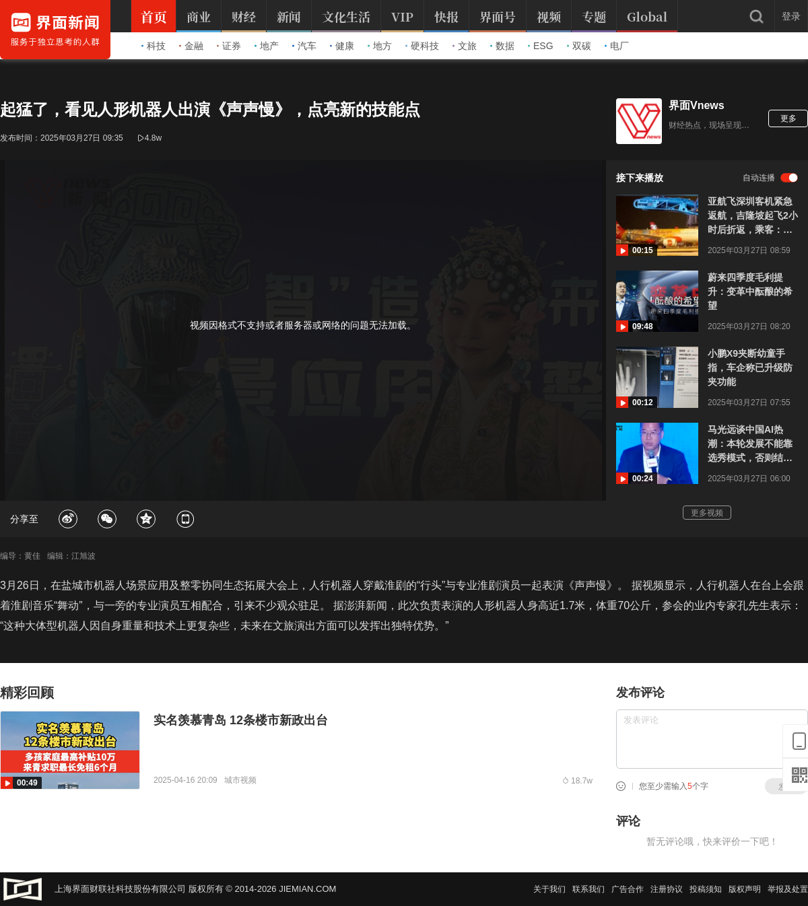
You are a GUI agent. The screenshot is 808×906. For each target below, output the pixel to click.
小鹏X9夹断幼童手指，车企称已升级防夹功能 (750, 367)
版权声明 (745, 889)
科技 (153, 45)
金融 (191, 45)
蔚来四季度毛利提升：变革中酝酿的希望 (750, 291)
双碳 (579, 45)
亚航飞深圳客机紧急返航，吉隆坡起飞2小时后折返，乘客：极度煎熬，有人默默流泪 (753, 216)
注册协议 (666, 889)
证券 (229, 45)
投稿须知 (705, 889)
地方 (380, 45)
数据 (502, 45)
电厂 (617, 45)
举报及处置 (788, 889)
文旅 (464, 45)
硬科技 (422, 45)
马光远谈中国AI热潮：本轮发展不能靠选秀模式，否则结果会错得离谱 (750, 444)
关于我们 (549, 889)
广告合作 (627, 889)
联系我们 (588, 889)
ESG (540, 45)
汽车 (304, 45)
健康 (342, 45)
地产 (267, 45)
